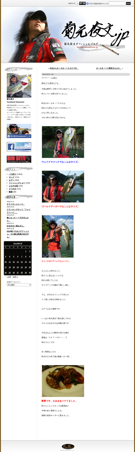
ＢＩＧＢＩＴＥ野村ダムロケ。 (109, 68)
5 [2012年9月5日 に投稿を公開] (13, 257)
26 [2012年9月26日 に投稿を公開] (14, 273)
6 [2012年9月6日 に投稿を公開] (17, 257)
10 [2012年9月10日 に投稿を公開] (6, 262)
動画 (10, 192)
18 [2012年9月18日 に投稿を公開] (10, 267)
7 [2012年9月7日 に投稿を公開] (21, 257)
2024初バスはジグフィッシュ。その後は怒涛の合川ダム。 (18, 234)
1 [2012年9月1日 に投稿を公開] (25, 251)
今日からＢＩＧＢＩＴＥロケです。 (64, 68)
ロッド (11, 177)
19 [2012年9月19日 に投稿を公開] (14, 267)
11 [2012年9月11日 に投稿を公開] (10, 262)
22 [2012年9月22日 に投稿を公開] (26, 267)
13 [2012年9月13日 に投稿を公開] (18, 262)
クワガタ (12, 189)
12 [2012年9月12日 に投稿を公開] (14, 262)
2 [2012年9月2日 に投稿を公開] (29, 251)
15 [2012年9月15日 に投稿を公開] (26, 262)
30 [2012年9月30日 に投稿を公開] (30, 273)
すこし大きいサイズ (80, 3)
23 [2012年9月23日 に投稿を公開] (30, 267)
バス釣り (12, 174)
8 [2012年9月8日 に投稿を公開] (25, 257)
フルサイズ (84, 3)
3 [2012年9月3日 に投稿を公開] (5, 257)
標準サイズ (77, 3)
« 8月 (9, 277)
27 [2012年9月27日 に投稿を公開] (18, 273)
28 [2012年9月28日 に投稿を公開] (22, 273)
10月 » (15, 277)
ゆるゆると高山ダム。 (16, 226)
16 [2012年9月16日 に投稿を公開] (30, 262)
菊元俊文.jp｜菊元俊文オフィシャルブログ (67, 35)
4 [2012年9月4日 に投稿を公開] (9, 257)
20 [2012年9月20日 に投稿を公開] (18, 267)
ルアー (11, 180)
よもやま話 (13, 186)
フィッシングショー (17, 183)
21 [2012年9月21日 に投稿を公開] (22, 267)
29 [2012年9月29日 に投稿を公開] (26, 273)
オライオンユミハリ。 (16, 204)
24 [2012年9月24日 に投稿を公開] (6, 273)
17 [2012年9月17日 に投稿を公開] (6, 267)
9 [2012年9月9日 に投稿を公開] (29, 257)
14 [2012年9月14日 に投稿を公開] (22, 262)
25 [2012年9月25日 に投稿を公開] (10, 273)
